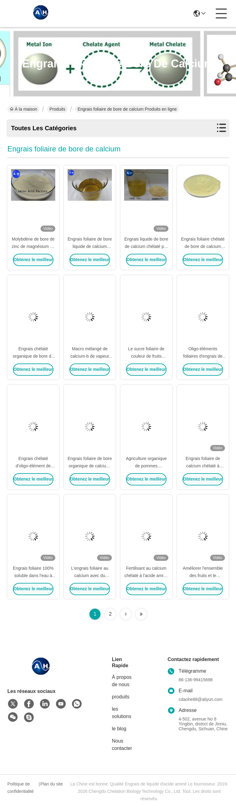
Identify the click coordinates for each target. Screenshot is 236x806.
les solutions (121, 712)
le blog (119, 728)
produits (120, 696)
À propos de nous (122, 681)
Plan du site (51, 783)
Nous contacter (122, 744)
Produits (57, 109)
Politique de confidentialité (20, 787)
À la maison (23, 109)
